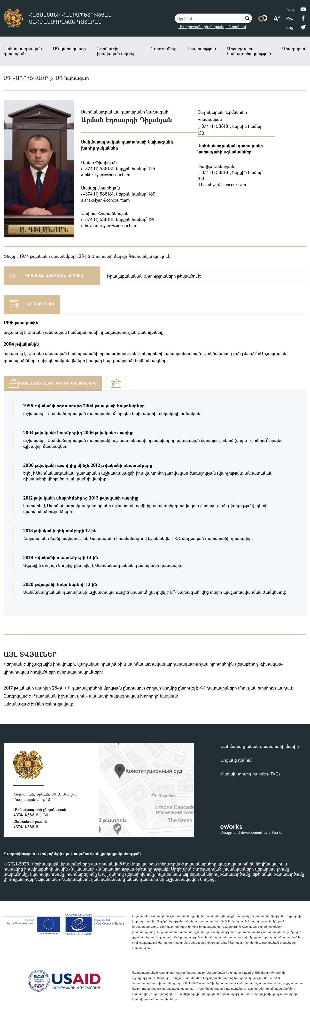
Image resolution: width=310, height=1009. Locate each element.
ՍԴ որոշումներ (162, 48)
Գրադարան (294, 48)
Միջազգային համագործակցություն (249, 51)
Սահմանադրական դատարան (23, 51)
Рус (289, 18)
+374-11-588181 (26, 814)
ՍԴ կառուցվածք (69, 48)
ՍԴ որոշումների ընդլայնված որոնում (212, 26)
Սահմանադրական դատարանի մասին (259, 746)
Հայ (290, 9)
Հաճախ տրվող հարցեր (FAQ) (250, 774)
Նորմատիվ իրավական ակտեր (116, 51)
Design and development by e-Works (251, 832)
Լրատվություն (202, 48)
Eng (290, 27)
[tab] (53, 383)
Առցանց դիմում (236, 760)
